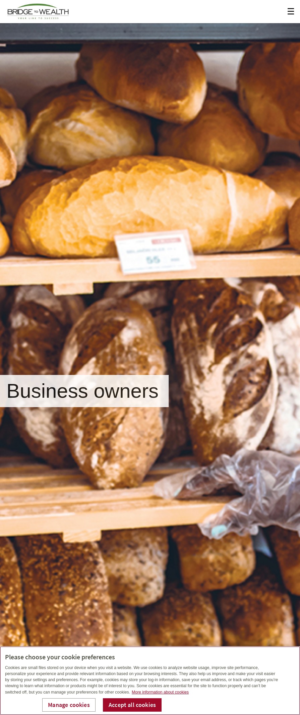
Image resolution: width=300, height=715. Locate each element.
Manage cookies (69, 705)
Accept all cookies (132, 705)
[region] (150, 680)
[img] (150, 357)
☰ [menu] (291, 11)
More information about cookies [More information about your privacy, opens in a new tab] (160, 692)
